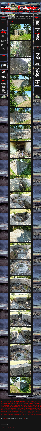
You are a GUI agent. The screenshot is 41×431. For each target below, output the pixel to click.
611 (11, 411)
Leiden (22, 415)
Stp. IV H (17, 408)
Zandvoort (38, 401)
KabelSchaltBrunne (13, 415)
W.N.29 (8, 414)
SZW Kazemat (27, 403)
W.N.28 (1, 411)
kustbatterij (10, 411)
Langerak (7, 406)
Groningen (11, 403)
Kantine (17, 411)
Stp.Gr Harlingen (33, 409)
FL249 (35, 414)
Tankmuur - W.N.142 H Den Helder (3, 47)
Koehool (15, 415)
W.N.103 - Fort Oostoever (2, 48)
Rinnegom (21, 412)
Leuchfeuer (11, 412)
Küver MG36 (17, 415)
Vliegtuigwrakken (6, 403)
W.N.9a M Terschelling (3, 34)
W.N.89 (14, 414)
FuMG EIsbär (9, 415)
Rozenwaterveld (4, 405)
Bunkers (33, 401)
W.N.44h (11, 414)
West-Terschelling (31, 406)
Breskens (6, 415)
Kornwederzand (33, 405)
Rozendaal (40, 415)
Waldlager (19, 414)
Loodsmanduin (13, 412)
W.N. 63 (38, 412)
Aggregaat (13, 406)
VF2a (40, 411)
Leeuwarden (12, 408)
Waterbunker (17, 405)
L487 (21, 415)
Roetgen (25, 411)
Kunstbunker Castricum (3, 50)
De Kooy (31, 414)
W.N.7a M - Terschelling (2, 37)
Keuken (40, 408)
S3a (29, 401)
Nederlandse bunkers (22, 401)
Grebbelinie (27, 401)
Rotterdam (38, 415)
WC (26, 406)
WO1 (27, 408)
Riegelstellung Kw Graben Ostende (34, 415)
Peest (19, 412)
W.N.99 (17, 414)
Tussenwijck (38, 411)
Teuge (36, 411)
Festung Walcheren (18, 409)
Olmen (21, 406)
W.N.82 (24, 408)
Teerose (33, 412)
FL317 (37, 414)
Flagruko (38, 408)
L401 (7, 412)
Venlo (35, 409)
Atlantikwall (39, 403)
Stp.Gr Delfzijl (31, 409)
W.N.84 (40, 409)
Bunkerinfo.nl (3, 401)
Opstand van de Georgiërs (27, 409)
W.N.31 (9, 414)
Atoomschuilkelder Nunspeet (3, 43)
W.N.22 (6, 414)
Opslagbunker (36, 403)
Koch (22, 409)
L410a (19, 415)
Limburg (6, 409)
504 (25, 414)
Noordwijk (28, 415)
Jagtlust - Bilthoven (3, 51)
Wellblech (21, 414)
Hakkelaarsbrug (2, 406)
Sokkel (27, 411)
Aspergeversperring (32, 403)
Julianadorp (2, 409)
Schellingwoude (25, 412)
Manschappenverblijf (8, 401)
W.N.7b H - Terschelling (2, 35)
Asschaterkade (14, 405)
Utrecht (31, 401)
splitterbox (2, 415)
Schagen (23, 412)
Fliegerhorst (35, 401)
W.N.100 (40, 412)
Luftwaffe (24, 409)
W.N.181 (3, 414)
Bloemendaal (17, 406)
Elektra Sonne (15, 409)
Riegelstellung (23, 411)
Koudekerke (19, 411)
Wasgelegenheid (2, 408)
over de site (24, 418)
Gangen (10, 408)
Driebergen (34, 414)
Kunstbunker (21, 411)
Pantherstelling (39, 405)
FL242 (15, 411)
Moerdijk (26, 415)
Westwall (25, 405)
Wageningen (28, 406)
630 (33, 408)
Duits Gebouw (34, 406)
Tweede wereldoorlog (11, 405)
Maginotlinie (24, 415)
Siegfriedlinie (25, 406)
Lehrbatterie (9, 412)
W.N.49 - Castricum (3, 49)
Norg (15, 412)
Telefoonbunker (7, 405)
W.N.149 (37, 409)
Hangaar (40, 406)
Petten (22, 406)
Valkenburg (37, 412)
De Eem (26, 405)
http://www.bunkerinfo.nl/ (5, 418)
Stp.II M (35, 411)
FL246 (9, 408)
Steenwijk (27, 412)
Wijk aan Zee (7, 408)
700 (27, 414)
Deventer (32, 414)
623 (12, 411)
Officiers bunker (17, 412)
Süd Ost (9, 406)
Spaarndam (29, 411)
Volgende (27, 396)
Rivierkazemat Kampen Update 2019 (3, 40)
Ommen (31, 415)
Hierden (11, 415)
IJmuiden (13, 401)
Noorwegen (29, 415)
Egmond (28, 405)
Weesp (5, 408)
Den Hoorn (14, 411)
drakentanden (31, 408)
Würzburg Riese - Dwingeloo (3, 46)
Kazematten (17, 401)
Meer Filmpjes (2, 29)
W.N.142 (23, 408)
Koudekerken (6, 412)
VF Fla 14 (35, 412)
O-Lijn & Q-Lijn (2, 41)
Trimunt (21, 408)
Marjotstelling (15, 408)
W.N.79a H (13, 414)
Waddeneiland (5, 411)
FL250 (36, 414)
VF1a (39, 411)
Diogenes (13, 409)
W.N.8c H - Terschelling (2, 36)
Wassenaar (29, 408)
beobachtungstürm (23, 414)
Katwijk (29, 403)
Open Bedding (18, 403)
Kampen (5, 406)
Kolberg (3, 412)
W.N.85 (26, 408)
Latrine (1, 405)
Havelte (19, 405)
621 (11, 406)
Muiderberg (2, 403)
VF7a (9, 409)
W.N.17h (1, 414)
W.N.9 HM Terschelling (3, 33)
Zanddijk (8, 411)
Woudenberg (13, 403)
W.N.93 (3, 411)
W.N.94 (16, 414)
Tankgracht (31, 412)
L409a (18, 415)
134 (10, 406)
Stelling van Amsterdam (32, 411)
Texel (16, 403)
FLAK (37, 408)
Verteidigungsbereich (22, 403)
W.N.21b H (5, 414)
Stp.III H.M (19, 408)
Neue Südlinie (36, 405)
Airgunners (4, 415)
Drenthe (9, 403)
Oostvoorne (8, 409)
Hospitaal (19, 406)
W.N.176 (39, 409)
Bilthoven (11, 409)
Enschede (15, 406)
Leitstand (4, 409)
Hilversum (21, 409)
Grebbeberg (30, 405)
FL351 (7, 415)
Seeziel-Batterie (22, 405)
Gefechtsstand (37, 406)
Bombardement (29, 414)
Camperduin (35, 408)
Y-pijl (6, 411)
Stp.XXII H (29, 412)
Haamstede (2, 412)
